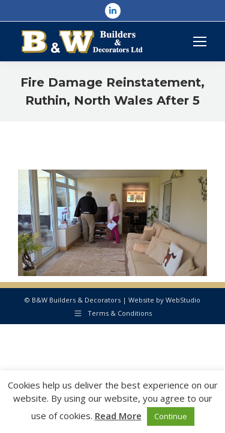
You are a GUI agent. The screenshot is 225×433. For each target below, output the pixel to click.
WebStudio (183, 299)
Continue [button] (170, 416)
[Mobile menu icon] (200, 41)
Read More (118, 416)
